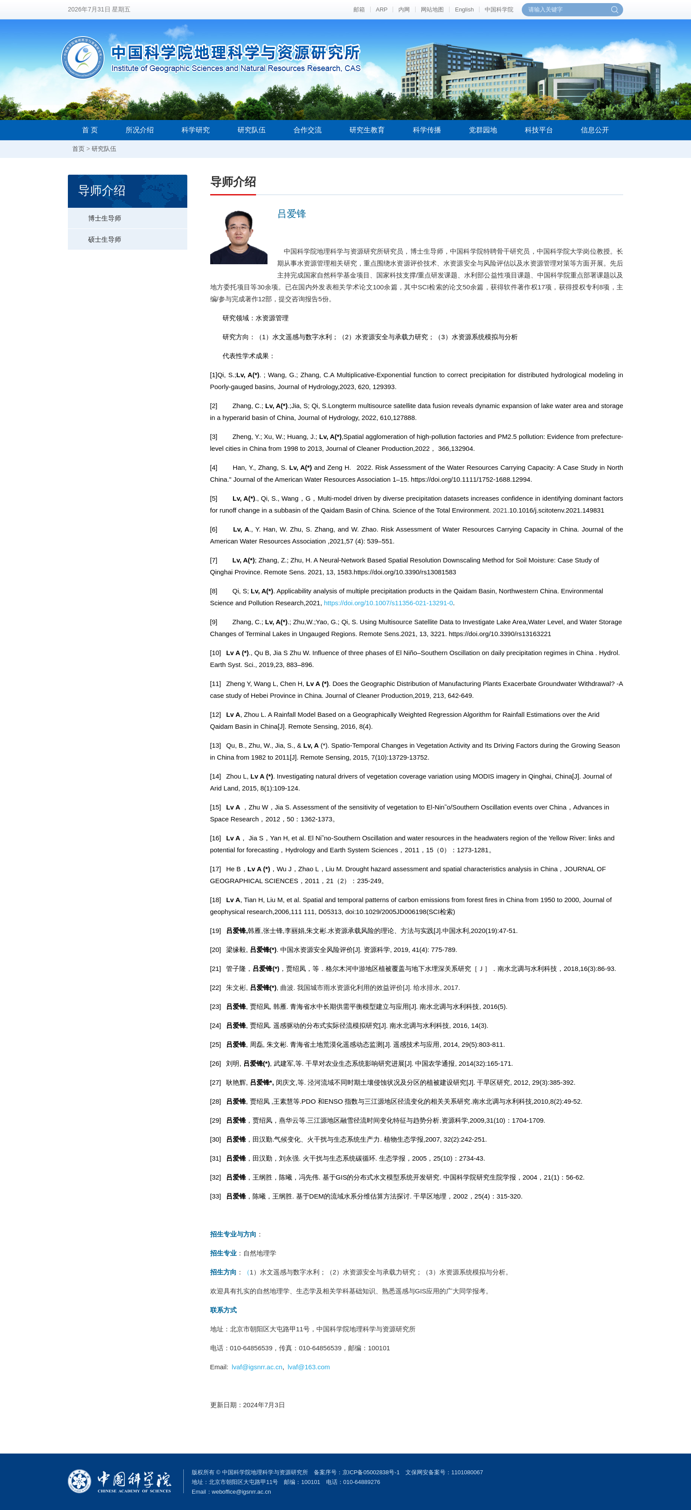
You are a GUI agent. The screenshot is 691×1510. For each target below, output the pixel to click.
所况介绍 (140, 130)
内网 (404, 9)
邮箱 (359, 9)
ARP (382, 9)
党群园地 (483, 130)
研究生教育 (367, 130)
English (464, 9)
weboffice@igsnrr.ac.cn (241, 1491)
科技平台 (539, 130)
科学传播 (427, 130)
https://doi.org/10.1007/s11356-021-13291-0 (388, 603)
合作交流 (307, 130)
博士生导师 (94, 215)
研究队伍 (252, 130)
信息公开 (595, 130)
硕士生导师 (94, 236)
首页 (78, 148)
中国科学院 (499, 9)
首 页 (90, 130)
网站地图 (432, 9)
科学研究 (196, 130)
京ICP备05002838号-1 (371, 1472)
